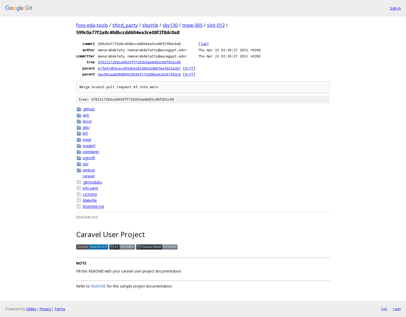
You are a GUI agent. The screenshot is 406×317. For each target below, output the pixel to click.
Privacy (45, 308)
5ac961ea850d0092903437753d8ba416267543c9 (139, 74)
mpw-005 (192, 25)
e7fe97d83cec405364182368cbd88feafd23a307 (139, 68)
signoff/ (89, 157)
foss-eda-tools (92, 25)
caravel (89, 175)
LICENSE (90, 194)
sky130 (170, 25)
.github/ (89, 109)
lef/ (85, 133)
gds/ (86, 127)
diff (189, 68)
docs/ (87, 121)
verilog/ (89, 170)
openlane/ (91, 151)
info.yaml (90, 188)
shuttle (150, 25)
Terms (59, 308)
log (203, 43)
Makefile (90, 200)
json (397, 308)
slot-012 (216, 25)
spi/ (86, 163)
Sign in (395, 8)
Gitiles (31, 308)
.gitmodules (92, 182)
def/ (86, 115)
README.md (93, 206)
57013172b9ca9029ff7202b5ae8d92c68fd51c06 (139, 62)
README (98, 286)
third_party (125, 25)
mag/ (87, 139)
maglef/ (89, 145)
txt (384, 308)
